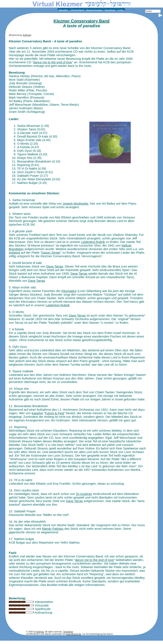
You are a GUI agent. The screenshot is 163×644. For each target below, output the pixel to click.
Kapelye (37, 413)
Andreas (27, 35)
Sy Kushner (84, 494)
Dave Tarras (54, 266)
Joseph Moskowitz (75, 203)
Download (109, 10)
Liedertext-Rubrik (93, 242)
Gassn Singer (50, 252)
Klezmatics (69, 291)
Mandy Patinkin (53, 528)
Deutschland (77, 10)
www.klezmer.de (73, 634)
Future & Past (54, 413)
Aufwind (14, 252)
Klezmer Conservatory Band (81, 21)
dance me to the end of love (52, 62)
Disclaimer (68, 632)
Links (120, 10)
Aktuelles (63, 10)
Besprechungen (94, 10)
